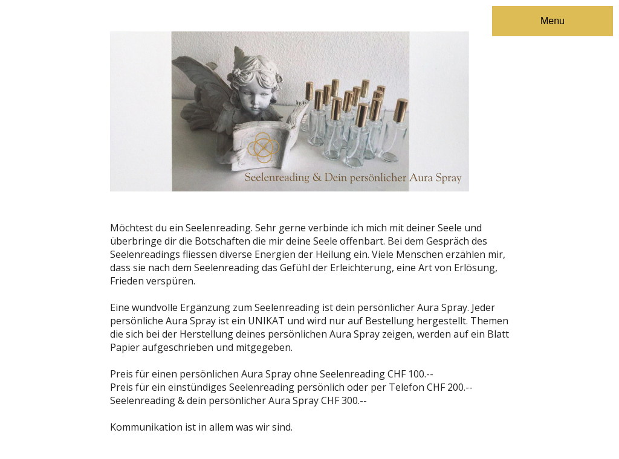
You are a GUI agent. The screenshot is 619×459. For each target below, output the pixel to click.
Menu (552, 21)
